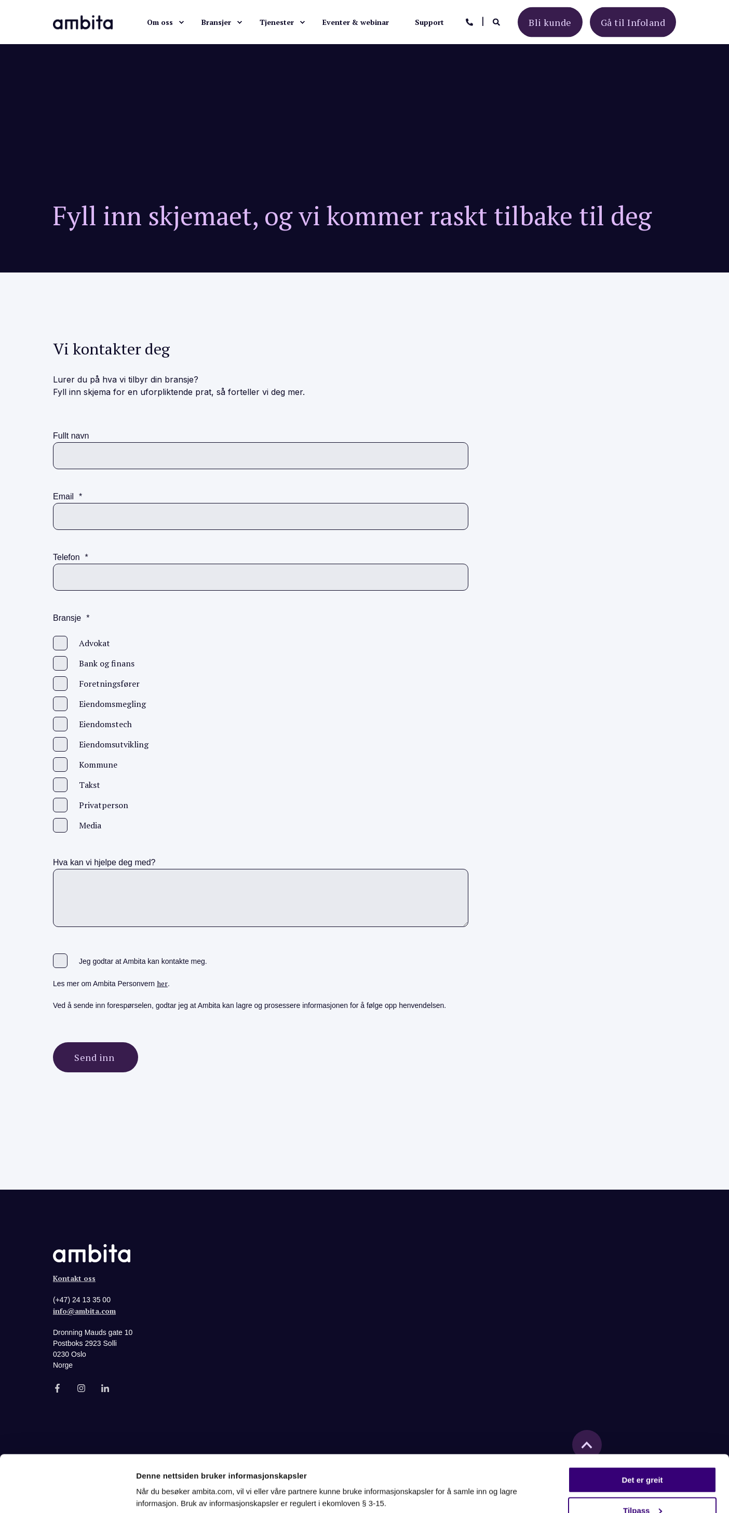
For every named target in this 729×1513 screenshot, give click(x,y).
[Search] (497, 21)
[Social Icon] (60, 1388)
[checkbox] (260, 734)
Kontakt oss (74, 1278)
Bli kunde (550, 22)
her (162, 983)
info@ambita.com (84, 1311)
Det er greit (642, 1426)
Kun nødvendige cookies (642, 1487)
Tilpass (642, 1457)
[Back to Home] (83, 21)
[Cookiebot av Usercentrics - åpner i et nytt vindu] (67, 1493)
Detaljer (150, 1478)
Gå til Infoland (633, 22)
